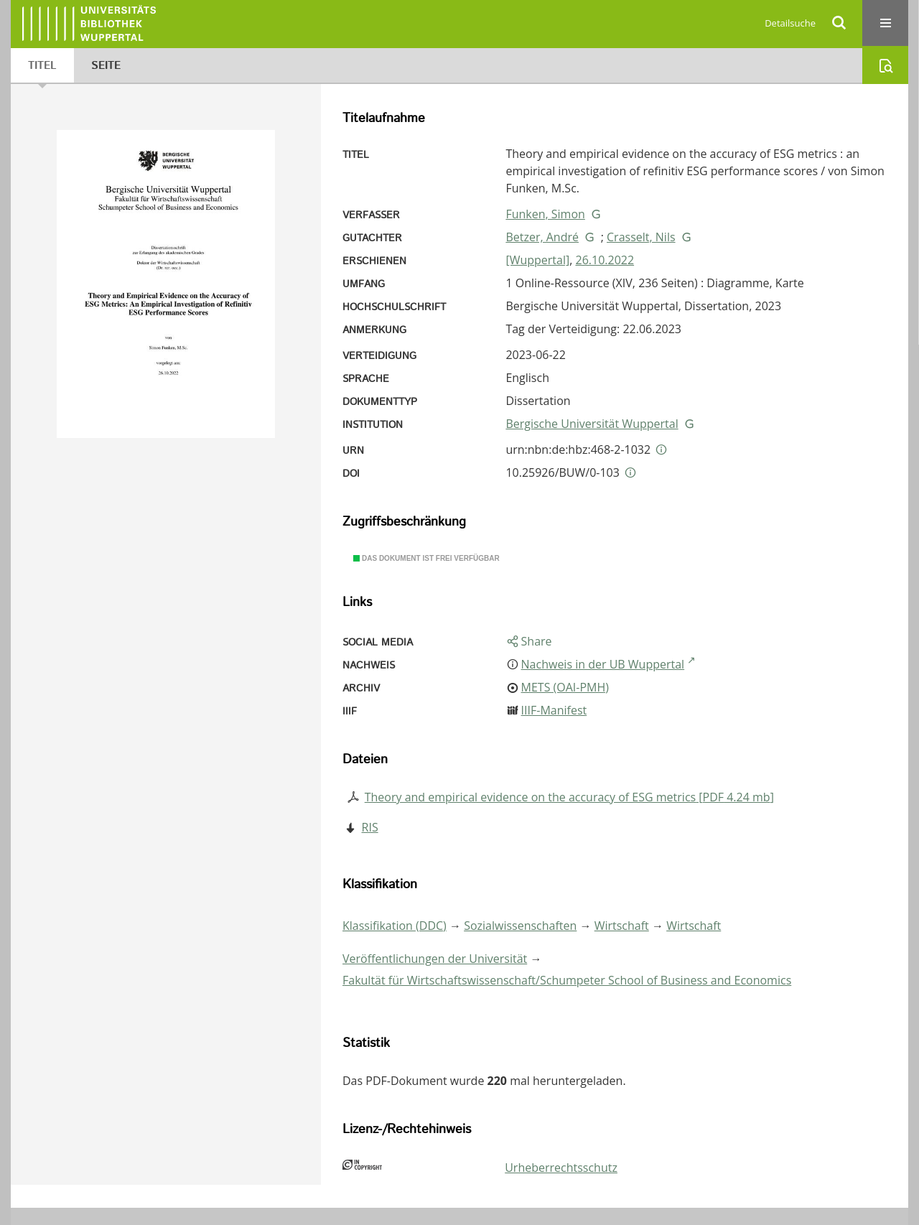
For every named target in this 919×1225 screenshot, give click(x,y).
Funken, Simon (544, 214)
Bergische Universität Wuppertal (591, 424)
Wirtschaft (621, 925)
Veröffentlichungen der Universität (434, 959)
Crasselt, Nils (641, 237)
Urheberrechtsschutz (561, 1167)
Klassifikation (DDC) (394, 925)
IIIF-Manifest (554, 710)
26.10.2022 (604, 260)
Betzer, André (542, 237)
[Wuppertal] (537, 260)
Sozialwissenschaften (520, 925)
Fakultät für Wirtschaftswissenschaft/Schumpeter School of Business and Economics (566, 980)
